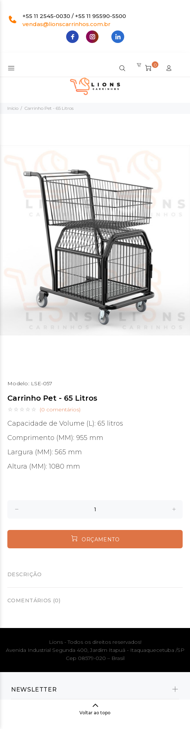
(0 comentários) (60, 409)
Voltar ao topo (95, 712)
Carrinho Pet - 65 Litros (49, 108)
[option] (95, 240)
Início (12, 108)
